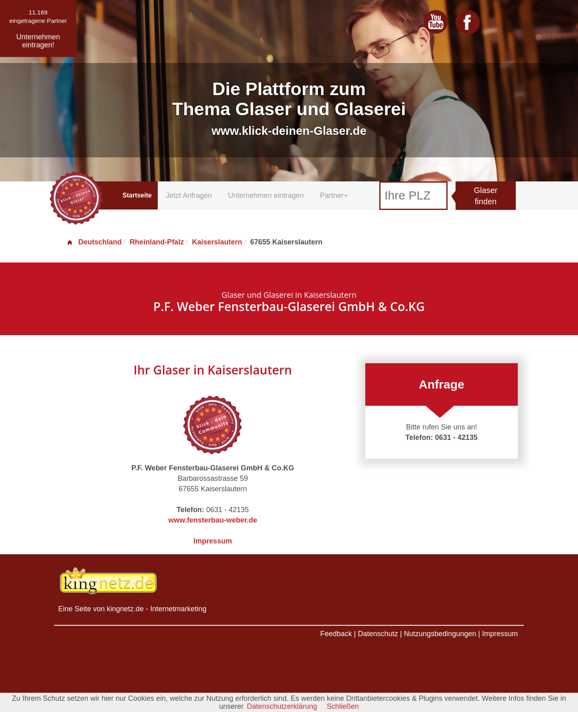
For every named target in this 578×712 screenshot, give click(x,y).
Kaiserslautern (217, 242)
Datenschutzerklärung (282, 706)
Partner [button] (334, 195)
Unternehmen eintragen (266, 195)
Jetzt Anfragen (189, 195)
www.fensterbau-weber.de (212, 520)
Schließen (343, 706)
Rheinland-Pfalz (157, 242)
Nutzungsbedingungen (440, 634)
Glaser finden (486, 196)
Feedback (336, 634)
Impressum (212, 541)
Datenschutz (378, 634)
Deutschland (94, 242)
